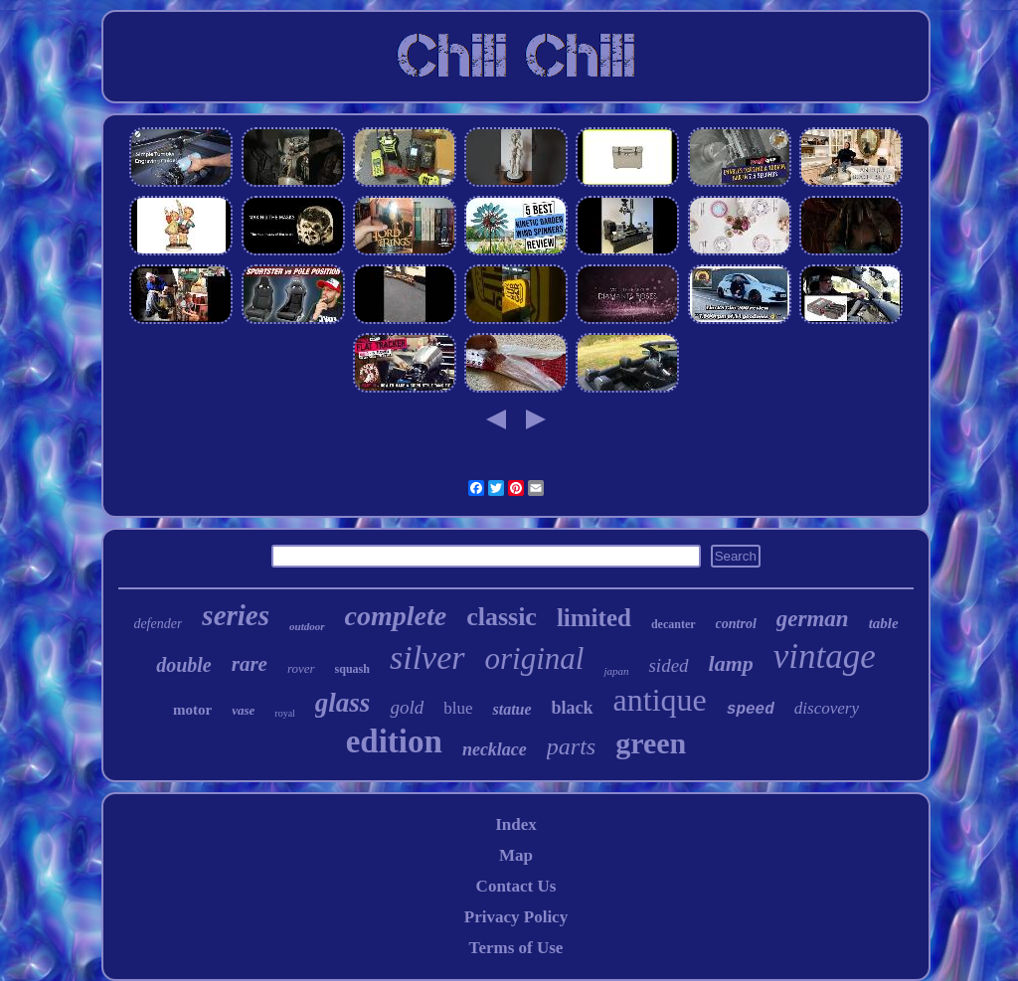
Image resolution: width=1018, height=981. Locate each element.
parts (571, 746)
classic (501, 616)
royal (284, 713)
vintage (824, 656)
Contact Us (516, 886)
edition (394, 741)
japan (615, 671)
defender (157, 623)
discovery (826, 708)
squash (352, 669)
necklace (494, 749)
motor (192, 710)
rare (249, 664)
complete (396, 615)
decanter (673, 624)
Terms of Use (516, 947)
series (235, 615)
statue (511, 709)
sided (668, 665)
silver (427, 657)
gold (407, 707)
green (650, 743)
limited (594, 617)
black (573, 708)
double (184, 665)
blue (457, 708)
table (884, 623)
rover (301, 668)
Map (516, 855)
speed (750, 710)
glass (343, 703)
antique (660, 700)
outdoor (306, 626)
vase (243, 710)
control (736, 623)
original (535, 658)
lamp (731, 663)
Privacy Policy (516, 916)
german (812, 618)
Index (516, 824)
